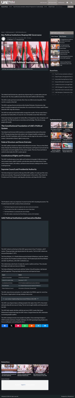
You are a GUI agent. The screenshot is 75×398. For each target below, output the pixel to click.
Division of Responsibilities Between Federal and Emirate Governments (24, 375)
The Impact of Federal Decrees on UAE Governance (56, 131)
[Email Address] (61, 7)
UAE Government (52, 2)
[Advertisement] (37, 19)
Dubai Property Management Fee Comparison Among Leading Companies (26, 6)
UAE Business (61, 2)
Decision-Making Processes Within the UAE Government (56, 151)
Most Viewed (54, 36)
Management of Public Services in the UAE (67, 141)
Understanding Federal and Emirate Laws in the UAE (65, 63)
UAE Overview (43, 2)
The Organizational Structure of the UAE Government (65, 46)
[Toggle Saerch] (71, 2)
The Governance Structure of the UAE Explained (9, 374)
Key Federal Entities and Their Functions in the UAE (40, 374)
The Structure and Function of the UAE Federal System (65, 52)
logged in (23, 384)
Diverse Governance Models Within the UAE (67, 151)
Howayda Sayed (20, 39)
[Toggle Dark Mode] (67, 2)
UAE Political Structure (21, 32)
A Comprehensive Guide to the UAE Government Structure (66, 41)
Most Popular (62, 36)
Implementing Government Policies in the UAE (24, 299)
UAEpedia (10, 39)
